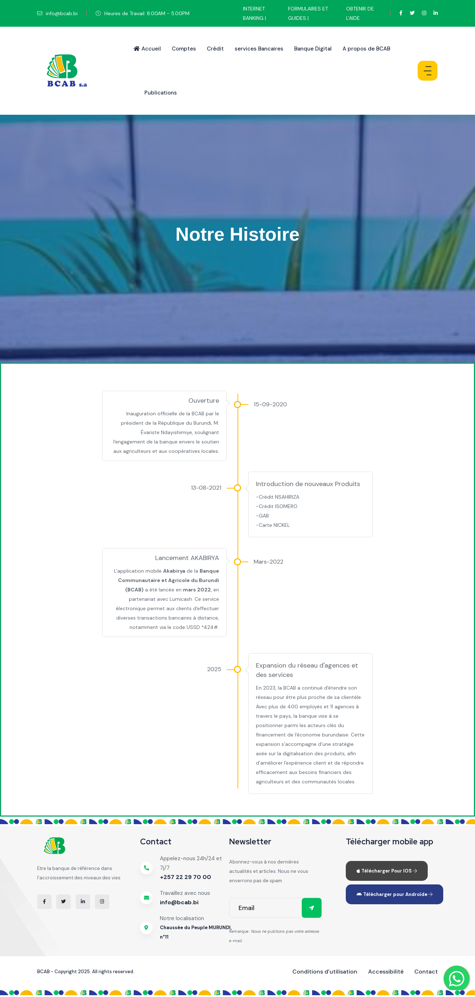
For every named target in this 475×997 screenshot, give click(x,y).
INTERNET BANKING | (254, 13)
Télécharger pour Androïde (394, 894)
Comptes (184, 48)
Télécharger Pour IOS (387, 871)
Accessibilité (386, 971)
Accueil (147, 48)
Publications (160, 92)
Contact (426, 971)
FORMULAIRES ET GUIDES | (308, 13)
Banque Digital (313, 48)
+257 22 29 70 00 (185, 877)
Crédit (215, 48)
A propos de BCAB (366, 48)
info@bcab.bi (179, 902)
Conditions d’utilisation (324, 971)
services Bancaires (259, 48)
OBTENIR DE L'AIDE (360, 13)
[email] (275, 908)
